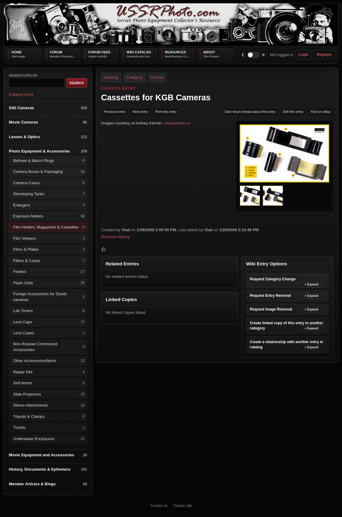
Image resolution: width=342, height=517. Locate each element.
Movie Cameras (48, 122)
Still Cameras (48, 107)
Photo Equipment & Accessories (48, 151)
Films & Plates (49, 249)
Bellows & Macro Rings (49, 160)
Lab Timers (49, 311)
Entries (157, 77)
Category (134, 77)
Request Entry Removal (270, 295)
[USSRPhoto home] (171, 24)
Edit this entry (293, 111)
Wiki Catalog (138, 52)
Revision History (115, 237)
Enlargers (49, 205)
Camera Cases (49, 182)
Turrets (49, 427)
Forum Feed (99, 52)
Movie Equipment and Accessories (48, 455)
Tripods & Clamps (49, 416)
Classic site (182, 506)
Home (17, 52)
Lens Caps (49, 322)
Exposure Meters (49, 216)
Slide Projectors (49, 394)
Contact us (158, 506)
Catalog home (21, 94)
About (209, 52)
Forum (56, 52)
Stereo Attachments (49, 405)
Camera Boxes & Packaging (49, 171)
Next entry (140, 111)
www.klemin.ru (178, 123)
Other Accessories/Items (49, 361)
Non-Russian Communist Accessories (49, 347)
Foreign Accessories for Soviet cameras (49, 297)
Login (303, 54)
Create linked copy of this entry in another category (286, 325)
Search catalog (23, 75)
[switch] (253, 54)
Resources (175, 52)
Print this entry (165, 111)
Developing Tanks (49, 194)
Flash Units (49, 282)
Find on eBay (320, 111)
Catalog (111, 77)
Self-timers (49, 383)
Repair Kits (49, 372)
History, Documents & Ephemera (48, 469)
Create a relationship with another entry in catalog (286, 344)
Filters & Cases (49, 260)
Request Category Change (273, 279)
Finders (49, 272)
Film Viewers (49, 238)
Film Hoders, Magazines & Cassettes (49, 227)
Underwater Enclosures (49, 438)
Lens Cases (49, 333)
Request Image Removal (271, 309)
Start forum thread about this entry (250, 111)
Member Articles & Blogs (48, 483)
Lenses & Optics (48, 136)
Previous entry (114, 111)
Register (324, 54)
